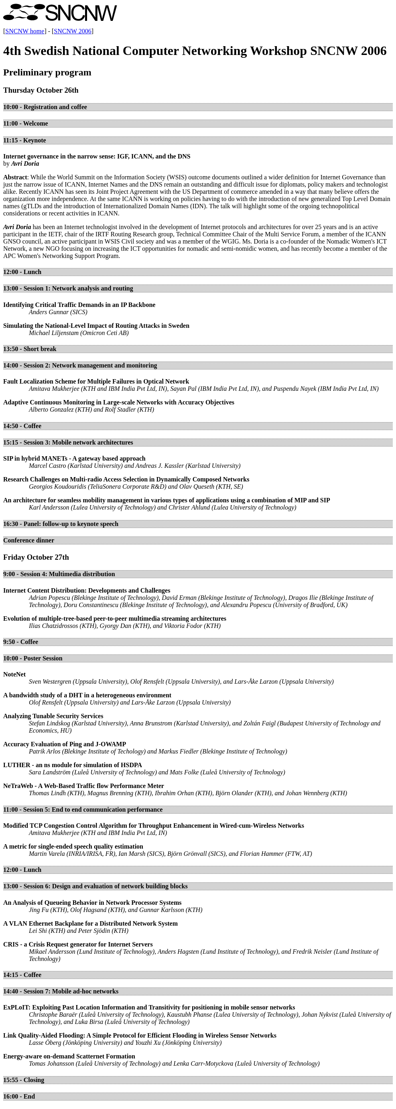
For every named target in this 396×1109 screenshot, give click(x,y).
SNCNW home (24, 31)
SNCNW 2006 (72, 31)
